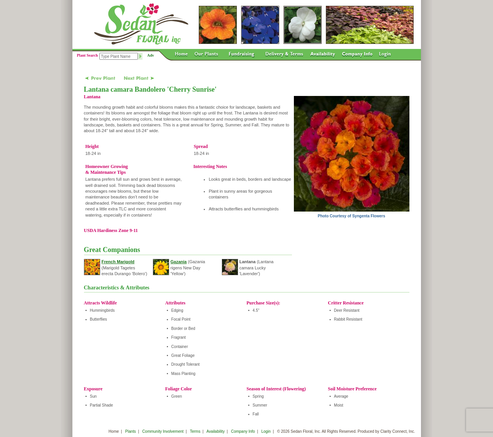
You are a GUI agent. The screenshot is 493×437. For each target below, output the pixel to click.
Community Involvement (162, 431)
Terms (195, 431)
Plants (130, 431)
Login (265, 431)
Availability (215, 431)
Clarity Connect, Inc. (397, 431)
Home (114, 431)
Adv (150, 55)
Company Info (243, 431)
